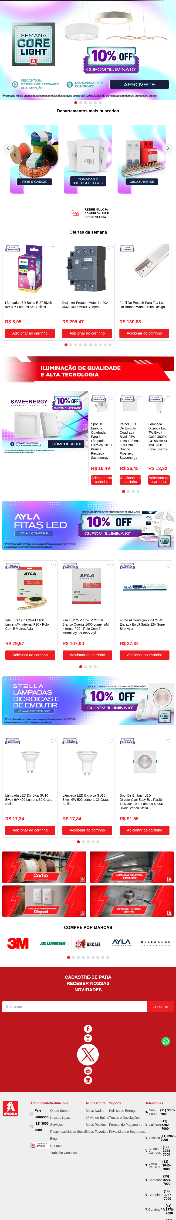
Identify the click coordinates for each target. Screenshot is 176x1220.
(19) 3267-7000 (168, 1194)
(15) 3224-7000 (167, 1180)
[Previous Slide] (8, 148)
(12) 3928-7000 (167, 1150)
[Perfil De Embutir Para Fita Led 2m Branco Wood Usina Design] (144, 291)
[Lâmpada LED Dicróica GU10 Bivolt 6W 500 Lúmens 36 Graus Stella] (87, 786)
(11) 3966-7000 (168, 1138)
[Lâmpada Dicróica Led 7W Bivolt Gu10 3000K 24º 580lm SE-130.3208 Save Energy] (159, 440)
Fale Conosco (42, 1114)
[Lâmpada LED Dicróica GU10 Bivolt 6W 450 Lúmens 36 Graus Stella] (30, 786)
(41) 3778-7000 (170, 1209)
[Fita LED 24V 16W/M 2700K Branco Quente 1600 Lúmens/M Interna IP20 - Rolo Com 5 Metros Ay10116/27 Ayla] (87, 611)
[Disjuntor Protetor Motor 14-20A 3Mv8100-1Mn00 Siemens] (87, 291)
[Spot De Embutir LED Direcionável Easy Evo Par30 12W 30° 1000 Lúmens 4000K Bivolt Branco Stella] (144, 786)
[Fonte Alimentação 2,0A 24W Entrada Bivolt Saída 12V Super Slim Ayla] (144, 611)
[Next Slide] (167, 148)
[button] (75, 102)
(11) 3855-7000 (167, 1112)
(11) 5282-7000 (165, 1124)
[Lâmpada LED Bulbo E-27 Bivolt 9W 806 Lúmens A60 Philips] (30, 291)
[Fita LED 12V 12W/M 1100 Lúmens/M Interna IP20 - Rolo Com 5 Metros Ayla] (30, 611)
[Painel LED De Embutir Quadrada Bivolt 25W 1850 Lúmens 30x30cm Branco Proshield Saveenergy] (130, 440)
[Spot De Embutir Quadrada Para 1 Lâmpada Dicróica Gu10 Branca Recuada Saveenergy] (102, 440)
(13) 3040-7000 (166, 1165)
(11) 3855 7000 (41, 1127)
